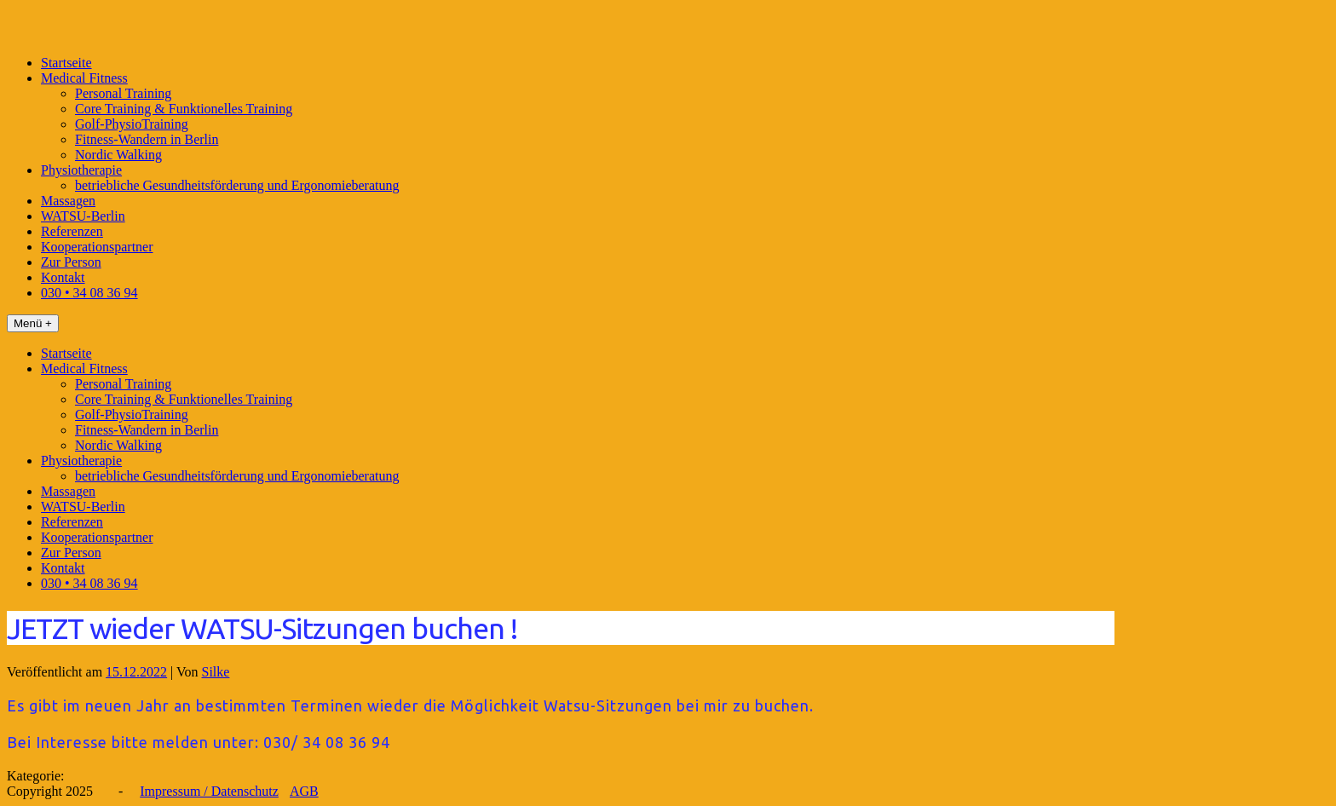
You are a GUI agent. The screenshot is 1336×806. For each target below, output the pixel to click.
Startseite (66, 62)
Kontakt (63, 277)
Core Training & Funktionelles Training (183, 108)
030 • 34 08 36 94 (89, 292)
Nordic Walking (118, 154)
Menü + (33, 323)
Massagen (68, 200)
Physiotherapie (81, 170)
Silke (216, 672)
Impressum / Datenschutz (209, 791)
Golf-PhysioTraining (131, 124)
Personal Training (123, 93)
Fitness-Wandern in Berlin (146, 139)
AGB (304, 791)
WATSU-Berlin (83, 216)
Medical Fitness (84, 78)
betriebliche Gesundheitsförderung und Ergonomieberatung (237, 185)
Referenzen (72, 231)
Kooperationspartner (97, 246)
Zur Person (71, 262)
